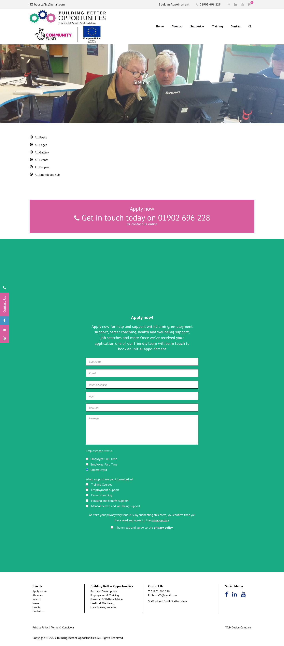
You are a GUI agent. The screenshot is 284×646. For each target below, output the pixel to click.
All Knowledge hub (47, 175)
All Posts (41, 137)
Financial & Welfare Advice (107, 599)
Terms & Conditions (62, 627)
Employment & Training (105, 595)
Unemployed (98, 470)
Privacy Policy (41, 627)
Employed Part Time (104, 464)
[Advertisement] (142, 282)
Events (36, 607)
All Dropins (42, 167)
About (176, 26)
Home (160, 26)
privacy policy (160, 520)
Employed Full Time (103, 459)
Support (195, 26)
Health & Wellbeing (102, 603)
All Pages (41, 145)
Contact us (39, 611)
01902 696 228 (208, 4)
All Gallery (42, 152)
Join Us (37, 599)
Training (217, 26)
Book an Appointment (174, 4)
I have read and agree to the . (142, 527)
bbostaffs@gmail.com (47, 4)
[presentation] (142, 542)
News (36, 603)
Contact (236, 26)
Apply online (40, 591)
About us (38, 595)
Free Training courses (103, 607)
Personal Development (104, 591)
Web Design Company (238, 627)
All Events (42, 160)
